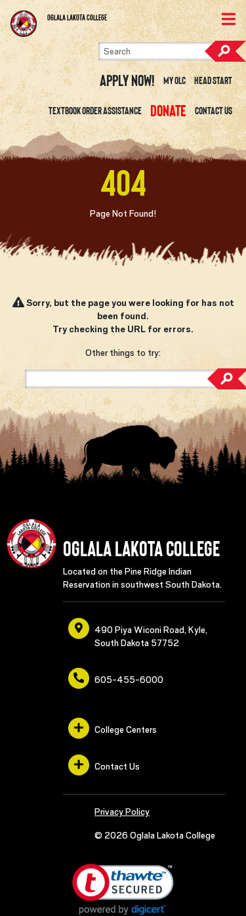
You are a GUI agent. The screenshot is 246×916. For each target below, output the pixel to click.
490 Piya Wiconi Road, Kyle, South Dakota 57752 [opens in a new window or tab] (137, 633)
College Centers (112, 728)
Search (225, 51)
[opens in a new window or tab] (168, 111)
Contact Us (213, 111)
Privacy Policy (122, 811)
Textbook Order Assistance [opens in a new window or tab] (95, 111)
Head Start (213, 81)
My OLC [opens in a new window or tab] (174, 81)
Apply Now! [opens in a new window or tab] (127, 80)
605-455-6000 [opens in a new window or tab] (115, 678)
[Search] (167, 51)
